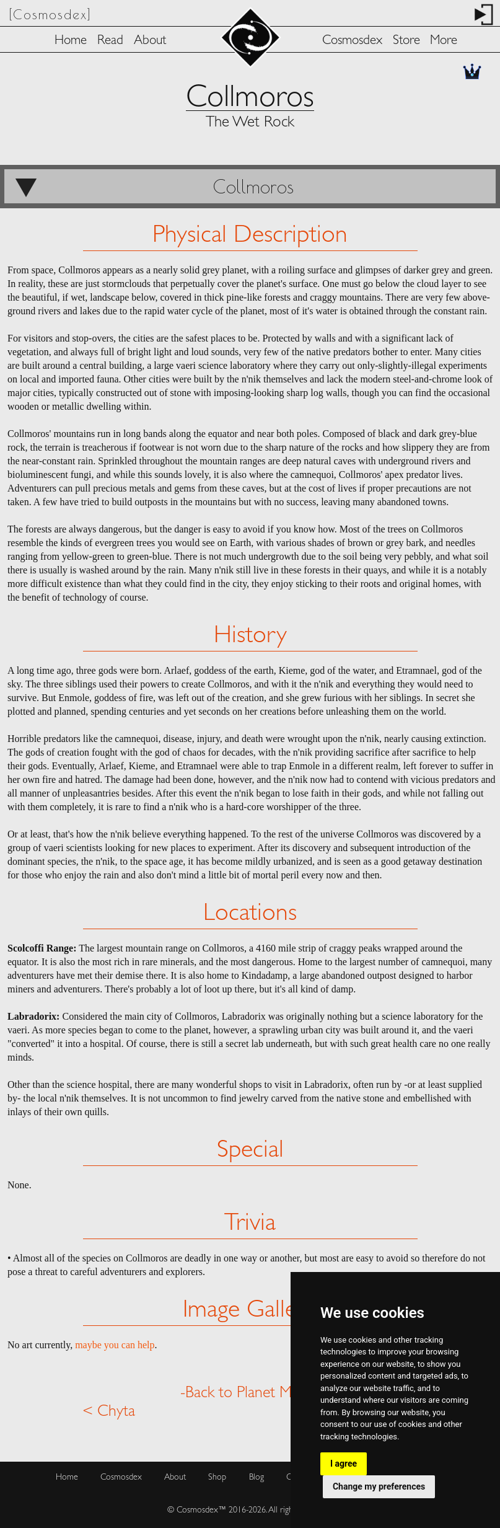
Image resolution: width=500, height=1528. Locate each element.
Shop (217, 1477)
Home (71, 41)
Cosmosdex (352, 41)
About (150, 41)
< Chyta (108, 1412)
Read (110, 41)
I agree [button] (343, 1463)
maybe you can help (114, 1345)
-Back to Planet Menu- (250, 1393)
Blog (256, 1477)
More (443, 41)
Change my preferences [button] (379, 1486)
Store (406, 41)
